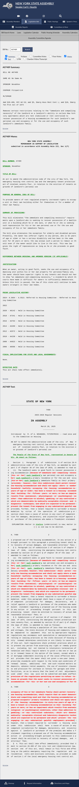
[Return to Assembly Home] (39, 6)
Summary (11, 64)
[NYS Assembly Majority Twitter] (35, 17)
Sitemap (9, 783)
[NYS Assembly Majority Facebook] (26, 17)
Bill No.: (6, 56)
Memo (70, 64)
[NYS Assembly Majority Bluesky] (52, 17)
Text (9, 67)
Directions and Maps (60, 783)
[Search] (60, 17)
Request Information (32, 783)
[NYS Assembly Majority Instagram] (43, 17)
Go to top (5, 136)
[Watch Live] (18, 17)
